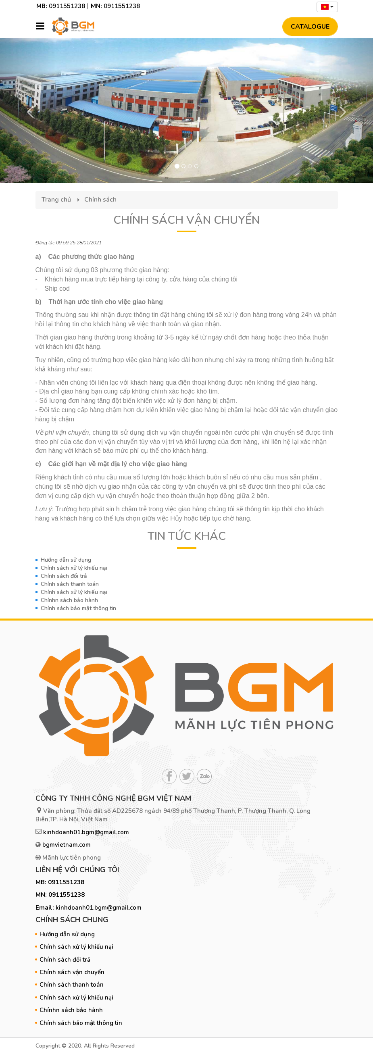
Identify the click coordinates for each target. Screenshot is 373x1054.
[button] (28, 110)
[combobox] (327, 7)
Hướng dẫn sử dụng (66, 560)
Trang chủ (56, 199)
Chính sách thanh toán (70, 584)
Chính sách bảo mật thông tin (78, 608)
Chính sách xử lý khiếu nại (74, 568)
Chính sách (100, 199)
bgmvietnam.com (66, 845)
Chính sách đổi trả (64, 576)
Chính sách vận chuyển (72, 972)
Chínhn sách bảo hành (69, 600)
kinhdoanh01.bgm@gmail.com (86, 832)
